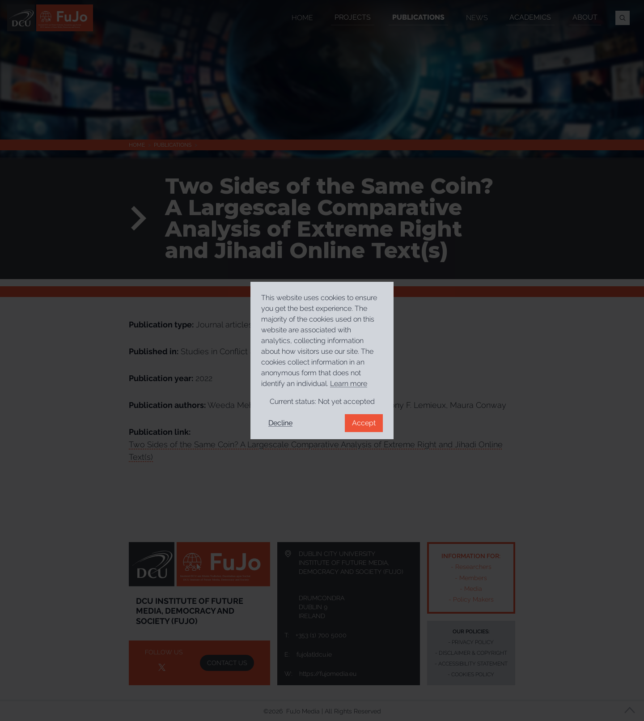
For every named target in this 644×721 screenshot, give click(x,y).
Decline (280, 423)
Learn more (348, 383)
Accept (364, 423)
